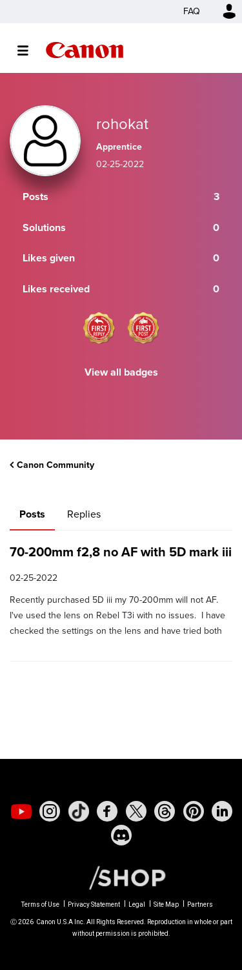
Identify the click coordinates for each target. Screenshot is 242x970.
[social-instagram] (49, 811)
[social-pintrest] (193, 811)
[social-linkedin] (222, 811)
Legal (136, 904)
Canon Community (84, 50)
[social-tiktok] (78, 811)
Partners (200, 904)
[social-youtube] (21, 811)
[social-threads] (164, 811)
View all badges (121, 372)
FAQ (191, 11)
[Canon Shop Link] (121, 877)
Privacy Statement (94, 904)
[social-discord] (121, 835)
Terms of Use (40, 904)
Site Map (166, 904)
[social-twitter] (136, 811)
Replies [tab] (84, 514)
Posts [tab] (32, 514)
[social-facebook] (107, 811)
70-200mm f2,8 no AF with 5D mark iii (121, 551)
